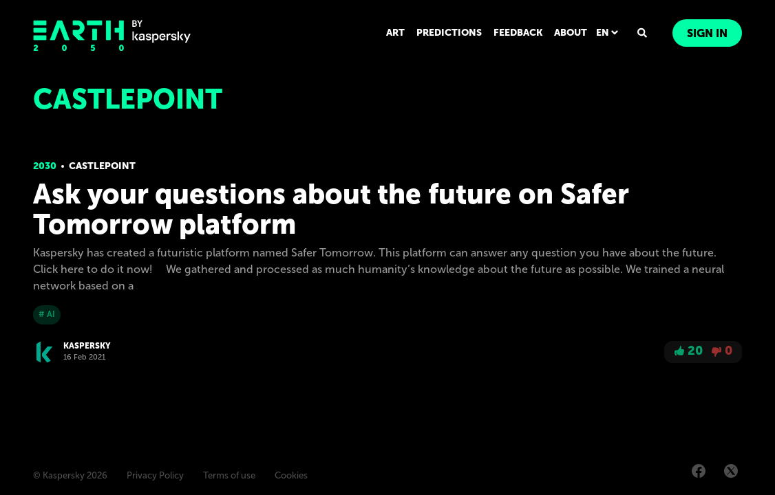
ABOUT (571, 32)
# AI (47, 314)
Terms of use (229, 476)
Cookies (291, 476)
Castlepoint (102, 166)
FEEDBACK (520, 32)
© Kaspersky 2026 (70, 476)
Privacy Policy (155, 476)
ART (399, 32)
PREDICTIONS (452, 32)
